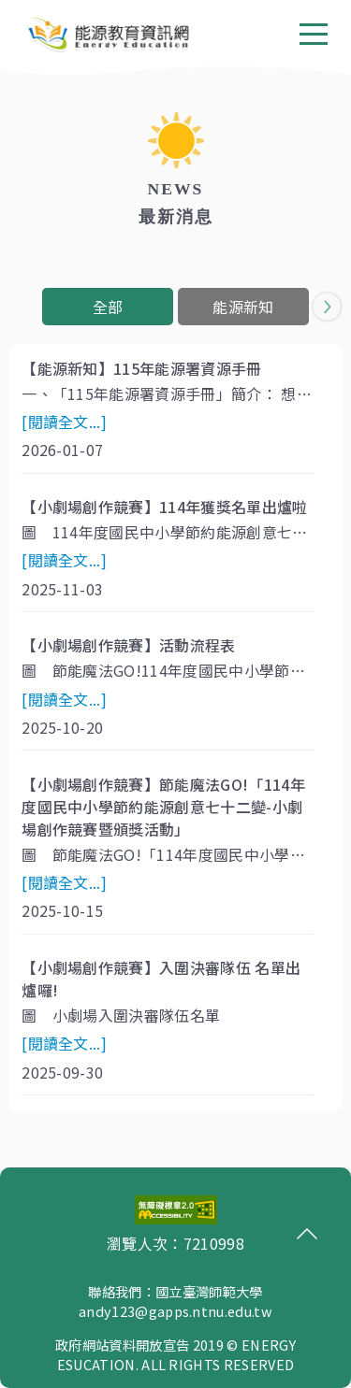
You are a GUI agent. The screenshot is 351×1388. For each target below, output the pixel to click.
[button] (327, 306)
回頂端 (301, 1234)
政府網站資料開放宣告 (122, 1344)
